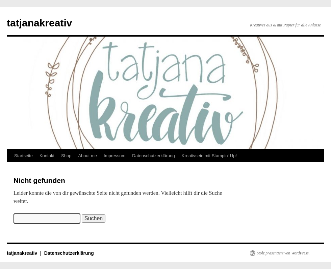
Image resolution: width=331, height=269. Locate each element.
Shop (66, 155)
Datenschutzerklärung (153, 155)
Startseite (23, 155)
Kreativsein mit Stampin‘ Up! (209, 155)
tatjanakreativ (39, 22)
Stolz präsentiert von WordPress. (283, 253)
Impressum (114, 155)
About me (87, 155)
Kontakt (47, 155)
